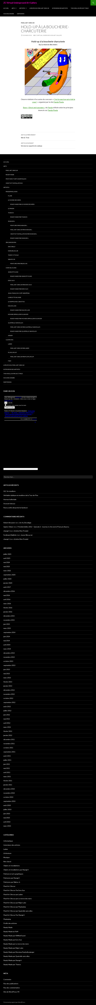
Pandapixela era (11, 191)
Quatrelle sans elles (15, 323)
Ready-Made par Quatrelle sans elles (23, 331)
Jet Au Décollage (25, 523)
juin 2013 (6, 669)
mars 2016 (7, 603)
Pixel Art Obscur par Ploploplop (22, 356)
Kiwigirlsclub (13, 251)
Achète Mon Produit (21, 531)
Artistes (22, 8)
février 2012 (7, 731)
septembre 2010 (9, 801)
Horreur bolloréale (9, 499)
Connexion (7, 979)
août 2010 (7, 805)
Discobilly (11, 246)
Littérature (7, 853)
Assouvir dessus (9, 504)
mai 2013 (6, 673)
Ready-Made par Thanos (18, 217)
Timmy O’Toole (13, 255)
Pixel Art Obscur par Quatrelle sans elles (25, 327)
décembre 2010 (9, 789)
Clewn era (9, 340)
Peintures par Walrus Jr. (19, 263)
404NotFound (13, 272)
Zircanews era (11, 242)
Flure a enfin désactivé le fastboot (15, 508)
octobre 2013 (8, 661)
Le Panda (11, 208)
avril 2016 (6, 599)
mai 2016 (6, 595)
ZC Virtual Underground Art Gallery (20, 2)
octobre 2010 (8, 797)
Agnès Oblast (8, 527)
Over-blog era (11, 268)
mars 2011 (7, 776)
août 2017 (7, 587)
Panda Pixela (59, 102)
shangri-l (6, 531)
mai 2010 (6, 818)
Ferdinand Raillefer (10, 535)
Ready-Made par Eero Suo (19, 289)
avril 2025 (6, 558)
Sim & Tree (48, 136)
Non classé (7, 861)
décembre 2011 (9, 739)
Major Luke (12, 306)
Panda (50, 107)
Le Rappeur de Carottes (16, 301)
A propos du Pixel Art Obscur (39, 8)
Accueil (6, 8)
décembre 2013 (9, 653)
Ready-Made (10, 174)
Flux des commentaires (11, 988)
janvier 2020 (7, 583)
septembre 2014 (9, 632)
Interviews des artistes (60, 8)
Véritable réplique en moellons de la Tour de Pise (20, 495)
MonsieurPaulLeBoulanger (18, 314)
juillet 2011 (7, 760)
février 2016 (7, 608)
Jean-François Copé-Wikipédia (19, 293)
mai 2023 (6, 566)
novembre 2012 (9, 694)
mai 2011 (6, 768)
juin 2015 (6, 624)
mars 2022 (7, 571)
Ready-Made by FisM (10, 931)
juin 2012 (6, 715)
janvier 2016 (7, 612)
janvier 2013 (7, 686)
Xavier (10, 335)
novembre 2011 (9, 744)
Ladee (10, 344)
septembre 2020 (9, 575)
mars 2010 (7, 826)
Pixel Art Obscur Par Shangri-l (21, 230)
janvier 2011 (7, 785)
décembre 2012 (9, 690)
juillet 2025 (7, 554)
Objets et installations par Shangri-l (23, 234)
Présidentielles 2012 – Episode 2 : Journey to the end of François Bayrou (43, 527)
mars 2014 (7, 649)
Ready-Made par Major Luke (20, 310)
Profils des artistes (10, 923)
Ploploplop (12, 352)
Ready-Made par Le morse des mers (22, 204)
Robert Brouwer (9, 523)
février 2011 (7, 781)
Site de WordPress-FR (11, 992)
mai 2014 (6, 641)
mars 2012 (7, 727)
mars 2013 (7, 678)
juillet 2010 (7, 809)
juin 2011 (6, 764)
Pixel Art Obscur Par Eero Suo (21, 285)
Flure (10, 196)
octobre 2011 (8, 748)
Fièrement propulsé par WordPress (14, 1002)
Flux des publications (10, 984)
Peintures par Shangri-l (18, 225)
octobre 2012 (8, 698)
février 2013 (7, 682)
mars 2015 (7, 628)
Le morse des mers (14, 200)
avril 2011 (6, 772)
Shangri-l (11, 221)
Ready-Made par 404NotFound (21, 276)
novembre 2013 (9, 657)
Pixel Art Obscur (27, 23)
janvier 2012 (7, 735)
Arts (13, 8)
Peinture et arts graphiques (16, 179)
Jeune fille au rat (26, 535)
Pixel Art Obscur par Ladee (19, 348)
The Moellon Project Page (80, 8)
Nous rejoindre (8, 13)
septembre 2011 (9, 752)
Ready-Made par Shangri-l (19, 238)
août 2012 (7, 706)
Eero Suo (11, 280)
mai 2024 (6, 562)
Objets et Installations (14, 183)
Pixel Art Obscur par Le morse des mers (17, 899)
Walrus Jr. (11, 259)
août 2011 (7, 756)
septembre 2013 (9, 665)
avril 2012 (6, 723)
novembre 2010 (9, 793)
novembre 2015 (9, 620)
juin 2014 (6, 636)
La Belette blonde (14, 297)
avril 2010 (6, 822)
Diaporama (20, 13)
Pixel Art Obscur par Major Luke (14, 903)
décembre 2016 (9, 591)
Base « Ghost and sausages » (34, 107)
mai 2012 (6, 719)
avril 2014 (6, 645)
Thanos (11, 213)
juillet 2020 (7, 579)
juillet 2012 (7, 711)
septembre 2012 (9, 702)
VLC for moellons (9, 491)
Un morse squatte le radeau (48, 144)
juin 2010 (6, 814)
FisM (9, 361)
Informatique (8, 841)
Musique (6, 857)
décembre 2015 (9, 616)
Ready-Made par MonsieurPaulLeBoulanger (26, 318)
